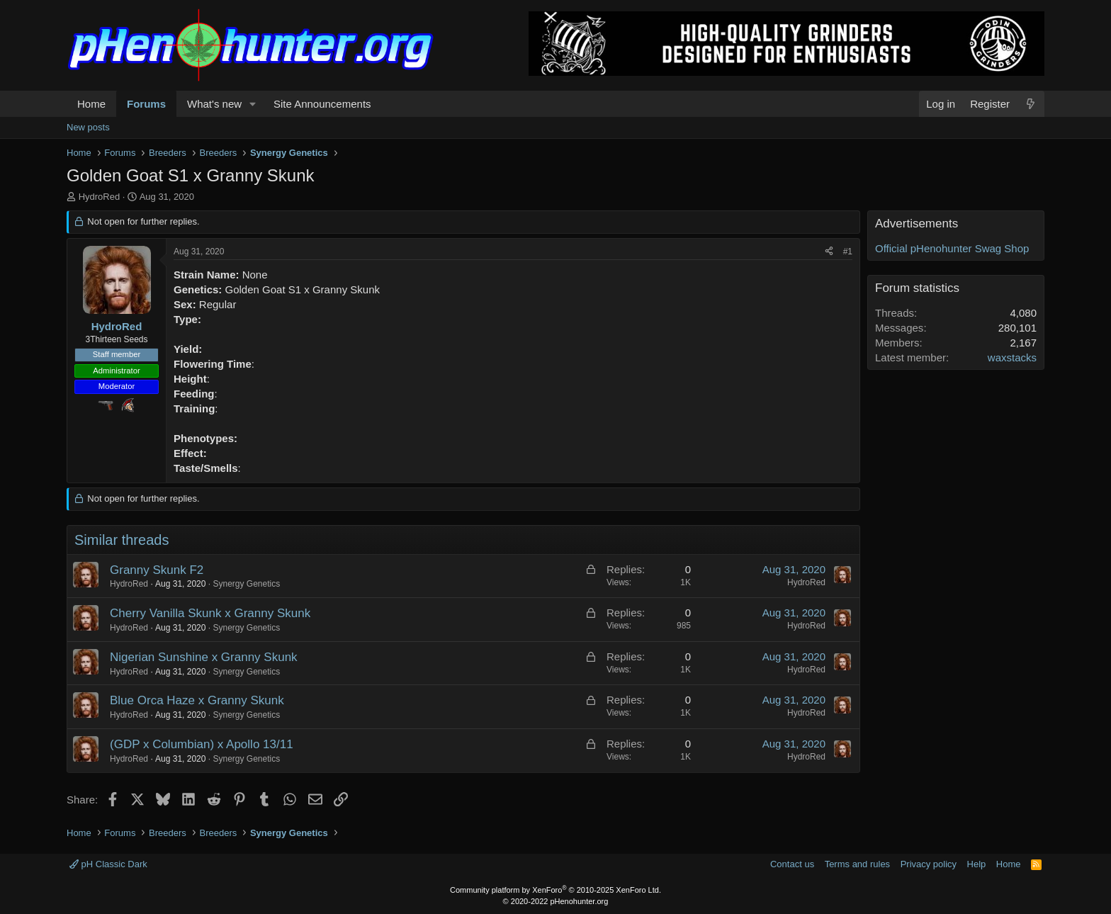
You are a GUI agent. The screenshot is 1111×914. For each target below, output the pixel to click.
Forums (146, 104)
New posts (88, 127)
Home (91, 104)
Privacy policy (929, 864)
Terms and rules (857, 864)
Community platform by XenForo (555, 890)
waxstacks (1012, 357)
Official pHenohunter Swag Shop (952, 248)
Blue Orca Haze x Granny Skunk (197, 700)
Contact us (792, 864)
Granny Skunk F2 (156, 570)
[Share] (829, 252)
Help (976, 864)
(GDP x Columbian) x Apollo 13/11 (201, 744)
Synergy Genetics (246, 584)
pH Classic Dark (108, 864)
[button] (253, 104)
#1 (847, 251)
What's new (214, 104)
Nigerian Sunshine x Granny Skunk (204, 657)
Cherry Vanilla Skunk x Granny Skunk (210, 613)
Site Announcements (322, 104)
